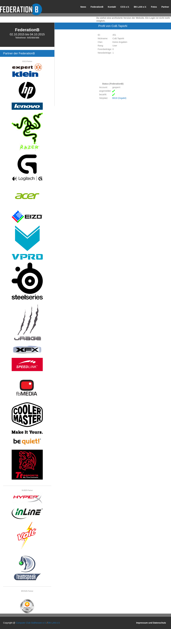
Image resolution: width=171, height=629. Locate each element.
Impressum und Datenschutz (151, 623)
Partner (165, 7)
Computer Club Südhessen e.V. (31, 623)
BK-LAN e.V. (140, 7)
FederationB (97, 7)
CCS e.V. (124, 7)
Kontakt (112, 7)
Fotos (154, 7)
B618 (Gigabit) (119, 98)
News (83, 7)
